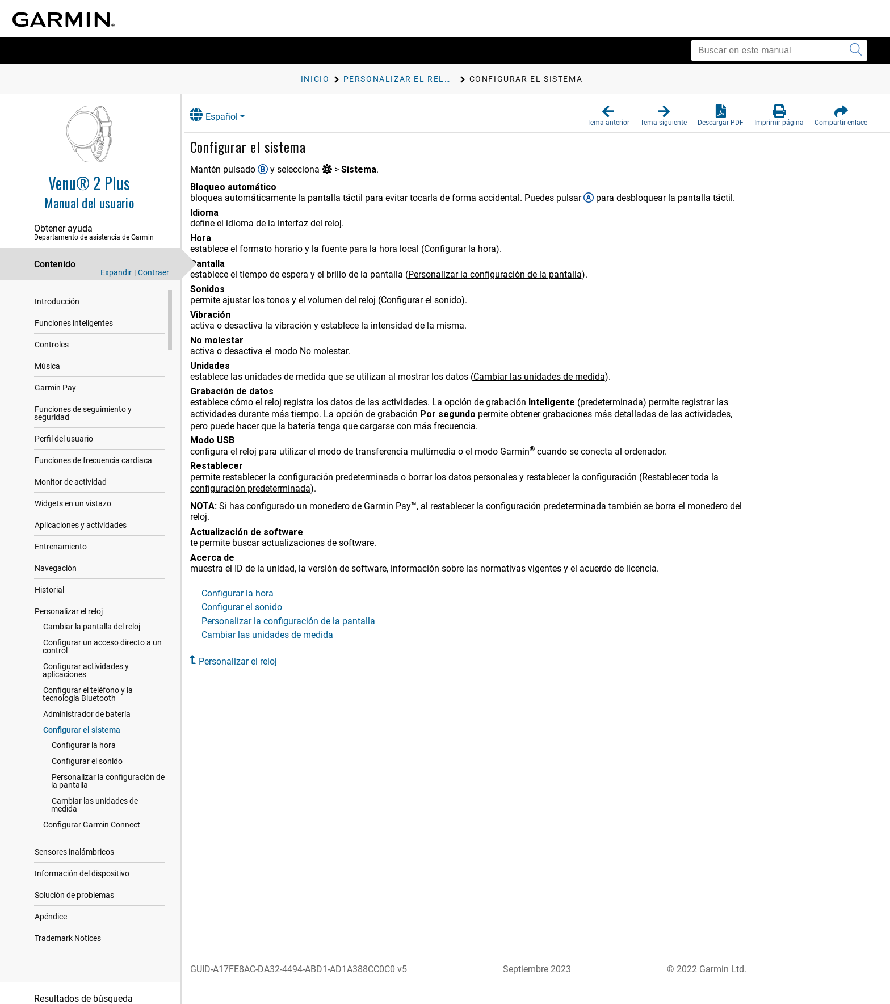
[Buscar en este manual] (779, 50)
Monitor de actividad (71, 473)
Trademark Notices (68, 922)
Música (47, 366)
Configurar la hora (84, 737)
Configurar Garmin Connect (91, 808)
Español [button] (225, 115)
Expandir (116, 272)
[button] (608, 115)
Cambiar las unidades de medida (109, 792)
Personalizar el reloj (69, 603)
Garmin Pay (55, 387)
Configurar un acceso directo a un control (102, 638)
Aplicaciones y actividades (81, 517)
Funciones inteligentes (74, 322)
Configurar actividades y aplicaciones (86, 662)
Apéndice (51, 900)
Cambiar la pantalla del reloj (91, 618)
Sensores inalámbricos (74, 836)
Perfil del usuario (64, 430)
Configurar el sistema (81, 721)
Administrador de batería (87, 706)
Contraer (153, 272)
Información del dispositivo (82, 857)
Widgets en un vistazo (73, 495)
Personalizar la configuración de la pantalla (112, 773)
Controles (52, 344)
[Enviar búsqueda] (855, 50)
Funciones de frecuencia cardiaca (93, 452)
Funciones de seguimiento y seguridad (102, 409)
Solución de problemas (74, 879)
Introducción (57, 301)
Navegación (56, 560)
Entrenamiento (61, 538)
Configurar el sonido (87, 753)
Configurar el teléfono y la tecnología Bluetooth (107, 686)
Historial (49, 581)
